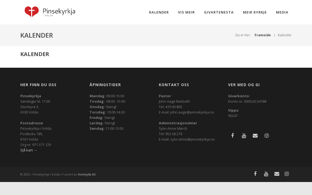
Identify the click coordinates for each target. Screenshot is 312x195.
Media (282, 12)
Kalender (159, 12)
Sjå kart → (28, 150)
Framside (263, 35)
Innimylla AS (87, 174)
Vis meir (186, 12)
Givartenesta (219, 12)
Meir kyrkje (255, 12)
